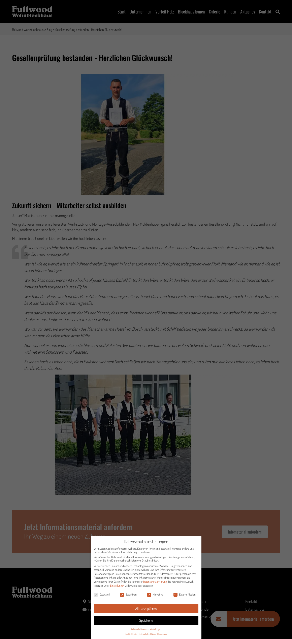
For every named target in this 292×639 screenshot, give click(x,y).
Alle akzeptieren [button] (146, 608)
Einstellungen (117, 585)
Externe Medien (184, 594)
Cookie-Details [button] (131, 634)
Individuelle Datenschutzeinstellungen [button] (146, 629)
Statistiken (128, 594)
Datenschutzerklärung (155, 581)
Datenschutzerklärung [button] (148, 634)
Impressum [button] (162, 634)
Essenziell (102, 594)
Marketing (155, 594)
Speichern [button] (146, 620)
